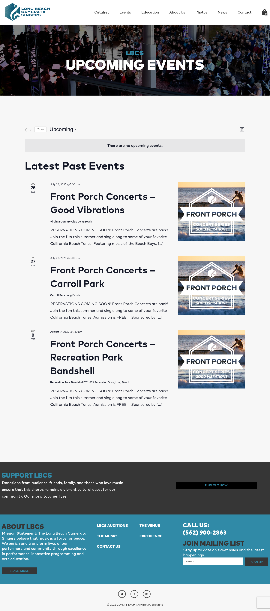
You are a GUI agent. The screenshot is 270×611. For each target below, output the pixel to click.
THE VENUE (152, 525)
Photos (201, 12)
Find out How (216, 485)
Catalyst (101, 12)
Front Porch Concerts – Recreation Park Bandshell (102, 357)
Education (150, 12)
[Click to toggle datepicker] (63, 129)
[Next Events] (31, 130)
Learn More (24, 570)
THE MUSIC (109, 543)
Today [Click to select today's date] (41, 129)
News (222, 12)
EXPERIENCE (154, 543)
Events (125, 12)
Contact (244, 12)
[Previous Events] (26, 130)
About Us (177, 12)
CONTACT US (111, 554)
